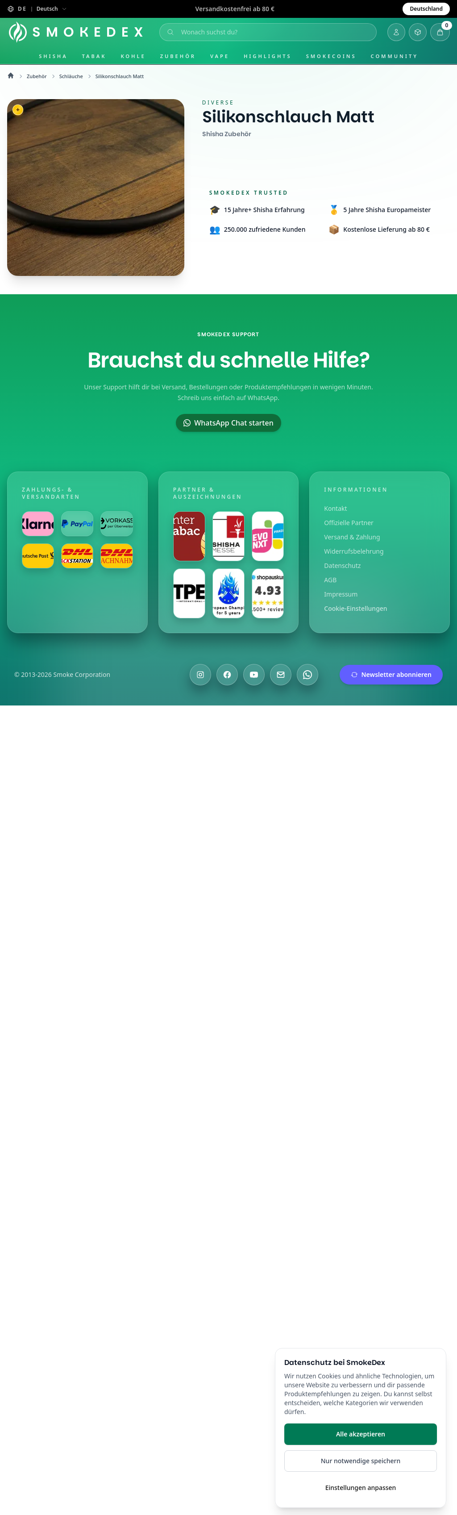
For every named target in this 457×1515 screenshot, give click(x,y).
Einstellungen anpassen (360, 1487)
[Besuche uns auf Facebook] (227, 674)
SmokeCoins (331, 56)
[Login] (396, 32)
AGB (330, 580)
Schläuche (71, 76)
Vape (219, 56)
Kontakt (335, 508)
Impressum (340, 594)
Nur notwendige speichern (361, 1461)
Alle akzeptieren (360, 1434)
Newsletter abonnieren (391, 674)
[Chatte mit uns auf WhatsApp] (307, 674)
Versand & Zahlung (352, 537)
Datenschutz (342, 565)
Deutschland (426, 9)
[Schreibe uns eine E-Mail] (280, 674)
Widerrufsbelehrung (353, 551)
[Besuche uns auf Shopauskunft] (267, 593)
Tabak (94, 56)
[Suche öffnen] (269, 32)
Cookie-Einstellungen (355, 608)
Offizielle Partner (349, 522)
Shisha (53, 56)
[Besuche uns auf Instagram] (200, 674)
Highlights (268, 56)
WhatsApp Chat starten (228, 423)
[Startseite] (79, 32)
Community (394, 56)
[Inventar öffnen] (418, 32)
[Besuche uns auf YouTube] (254, 674)
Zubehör (178, 56)
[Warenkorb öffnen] (440, 32)
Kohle (132, 56)
